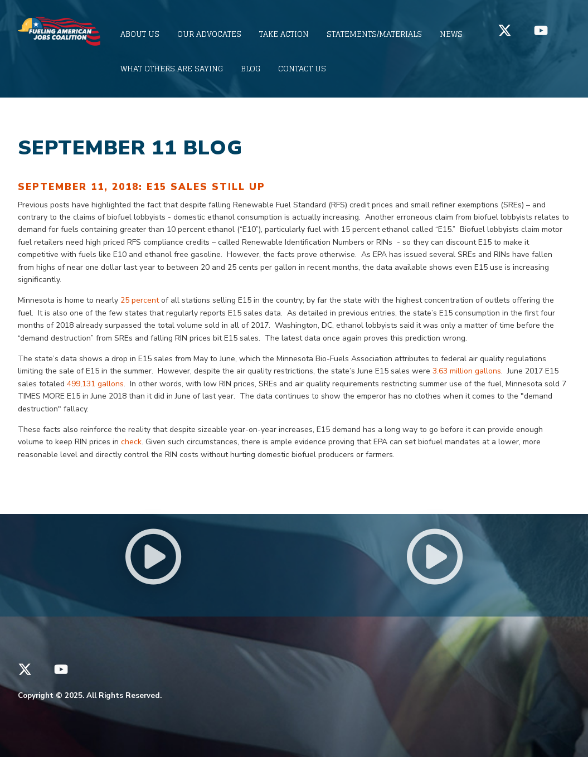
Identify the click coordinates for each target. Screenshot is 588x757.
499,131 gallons (95, 383)
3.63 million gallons (467, 371)
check (131, 441)
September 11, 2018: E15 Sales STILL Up (141, 187)
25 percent (140, 300)
